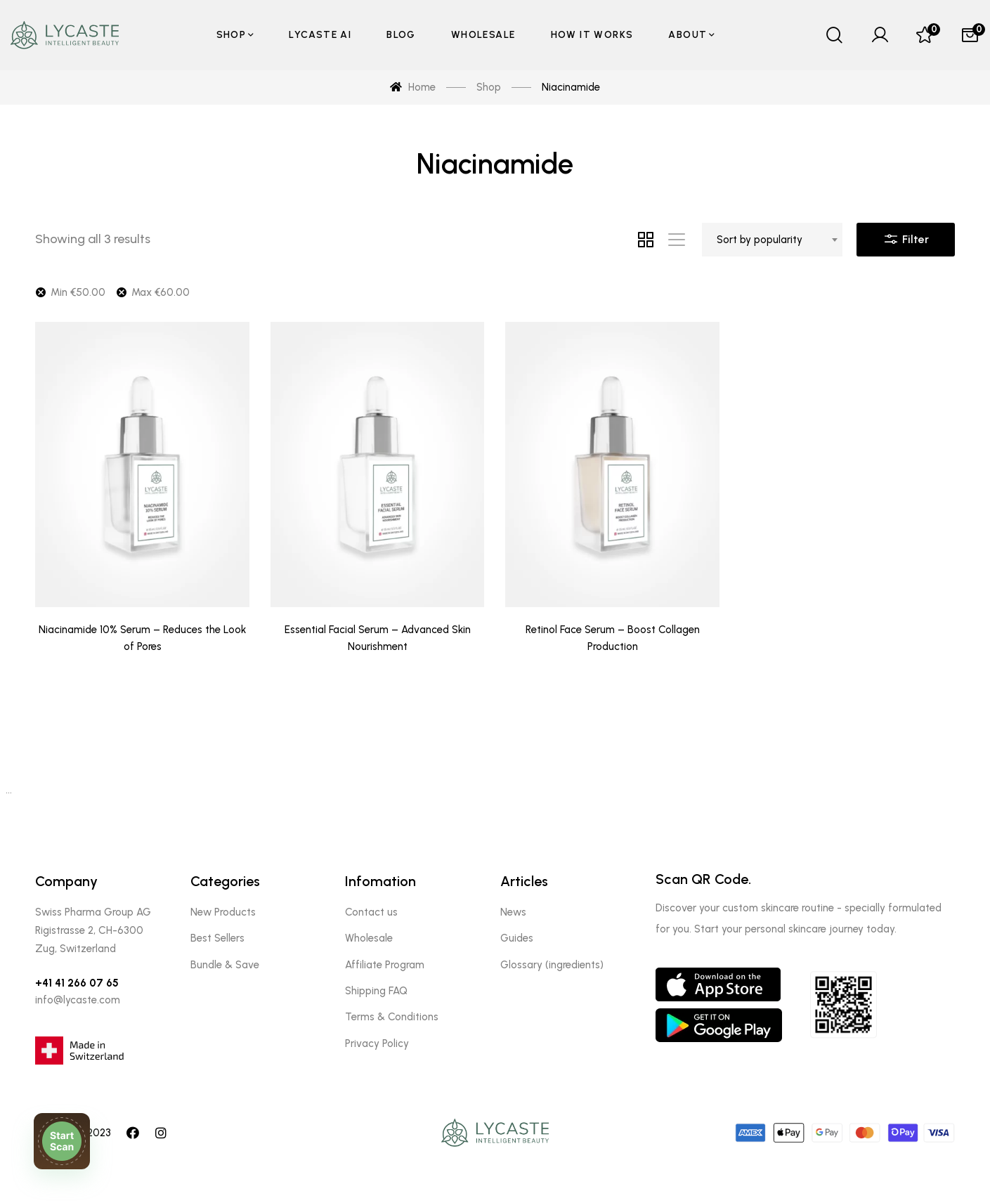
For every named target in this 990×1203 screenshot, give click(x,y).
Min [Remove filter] (78, 292)
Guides (516, 938)
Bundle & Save (224, 964)
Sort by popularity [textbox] (759, 239)
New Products (223, 912)
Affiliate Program (384, 964)
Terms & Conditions (391, 1016)
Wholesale (369, 938)
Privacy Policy (377, 1043)
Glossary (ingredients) (552, 964)
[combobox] (772, 239)
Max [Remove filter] (160, 292)
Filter (905, 236)
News (513, 912)
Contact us (371, 912)
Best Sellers (217, 938)
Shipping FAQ (376, 990)
